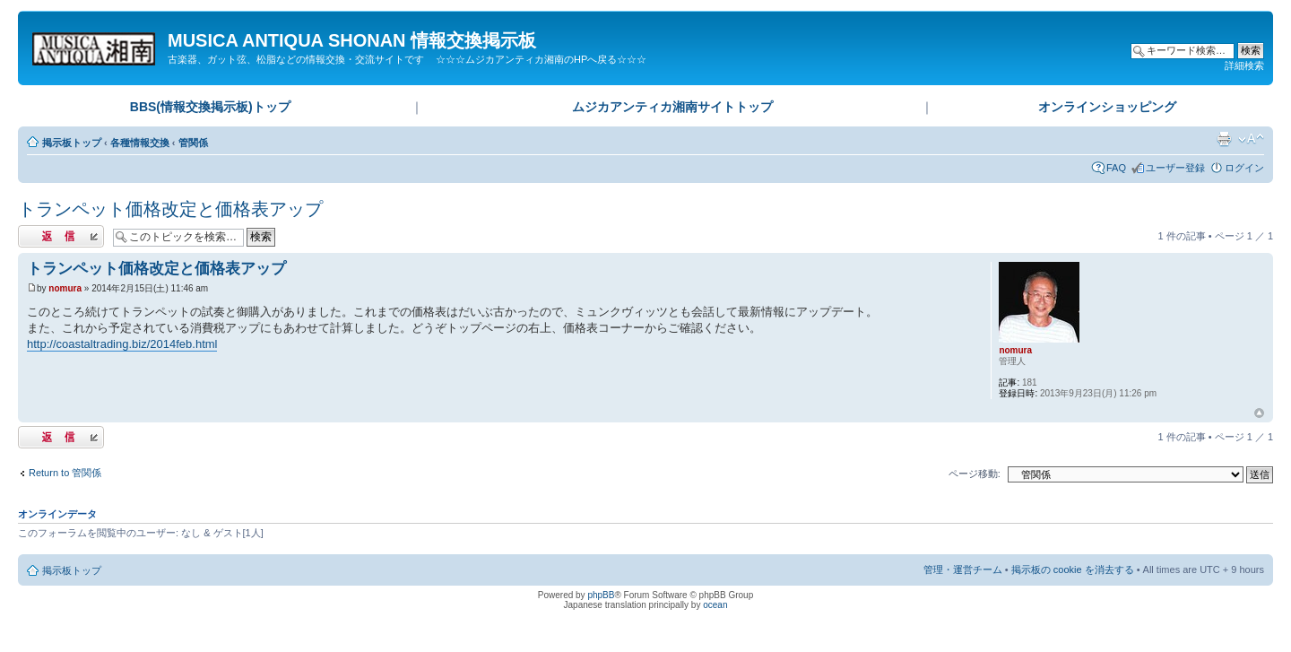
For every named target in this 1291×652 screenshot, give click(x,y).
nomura (65, 288)
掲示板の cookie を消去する (1072, 569)
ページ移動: (975, 473)
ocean (715, 605)
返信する (61, 236)
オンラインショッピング (1107, 107)
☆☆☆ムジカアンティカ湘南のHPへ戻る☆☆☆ (541, 59)
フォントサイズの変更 (1251, 139)
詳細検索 (1244, 65)
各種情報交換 (139, 142)
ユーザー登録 (1175, 167)
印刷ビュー (1224, 139)
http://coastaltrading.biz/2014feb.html (122, 344)
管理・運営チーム (962, 569)
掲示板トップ (71, 142)
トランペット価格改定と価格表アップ (170, 209)
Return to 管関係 (65, 472)
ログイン (1244, 167)
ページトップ (1259, 413)
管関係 (193, 142)
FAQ (1116, 167)
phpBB (600, 595)
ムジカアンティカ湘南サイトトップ (672, 107)
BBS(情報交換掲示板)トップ (210, 107)
